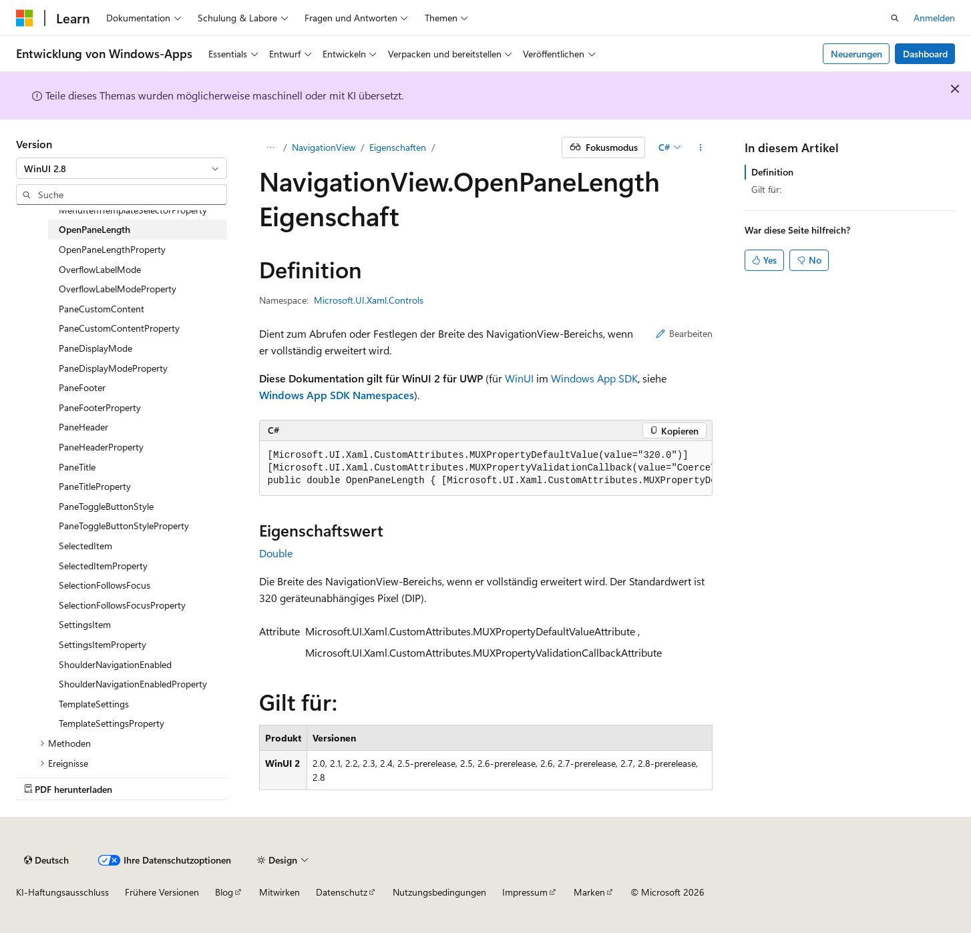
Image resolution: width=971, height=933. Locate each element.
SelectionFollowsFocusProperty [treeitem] (122, 605)
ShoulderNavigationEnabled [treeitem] (115, 664)
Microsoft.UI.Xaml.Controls (368, 300)
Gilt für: (766, 189)
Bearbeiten (684, 333)
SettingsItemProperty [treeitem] (102, 644)
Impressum (525, 892)
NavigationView (323, 147)
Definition (772, 172)
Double (276, 553)
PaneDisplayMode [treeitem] (95, 348)
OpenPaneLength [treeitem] (94, 229)
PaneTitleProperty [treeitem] (95, 486)
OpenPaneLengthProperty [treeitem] (112, 249)
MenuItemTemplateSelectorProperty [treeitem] (133, 210)
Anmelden (934, 17)
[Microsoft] (24, 18)
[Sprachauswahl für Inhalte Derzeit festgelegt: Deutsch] (46, 860)
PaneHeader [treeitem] (83, 426)
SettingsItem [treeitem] (85, 624)
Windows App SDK (594, 378)
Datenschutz (341, 892)
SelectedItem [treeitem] (85, 545)
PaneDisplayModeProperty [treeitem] (113, 368)
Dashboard (925, 53)
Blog (224, 892)
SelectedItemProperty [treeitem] (103, 565)
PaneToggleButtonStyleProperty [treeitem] (124, 525)
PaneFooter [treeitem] (82, 387)
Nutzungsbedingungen (439, 892)
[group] (486, 468)
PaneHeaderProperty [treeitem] (101, 446)
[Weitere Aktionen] (700, 147)
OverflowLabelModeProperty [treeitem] (117, 288)
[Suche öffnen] (895, 18)
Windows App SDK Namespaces (336, 395)
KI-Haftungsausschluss (62, 892)
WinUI (519, 378)
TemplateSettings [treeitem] (94, 703)
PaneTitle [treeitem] (77, 466)
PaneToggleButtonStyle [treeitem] (106, 506)
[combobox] (121, 168)
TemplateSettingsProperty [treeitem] (111, 723)
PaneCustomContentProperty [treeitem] (119, 328)
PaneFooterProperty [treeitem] (100, 407)
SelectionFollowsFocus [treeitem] (104, 585)
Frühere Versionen (162, 892)
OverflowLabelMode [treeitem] (100, 269)
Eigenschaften (397, 147)
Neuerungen (856, 53)
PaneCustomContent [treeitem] (101, 308)
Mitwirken (279, 892)
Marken (589, 892)
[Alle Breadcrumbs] (270, 147)
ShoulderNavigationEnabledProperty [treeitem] (133, 683)
